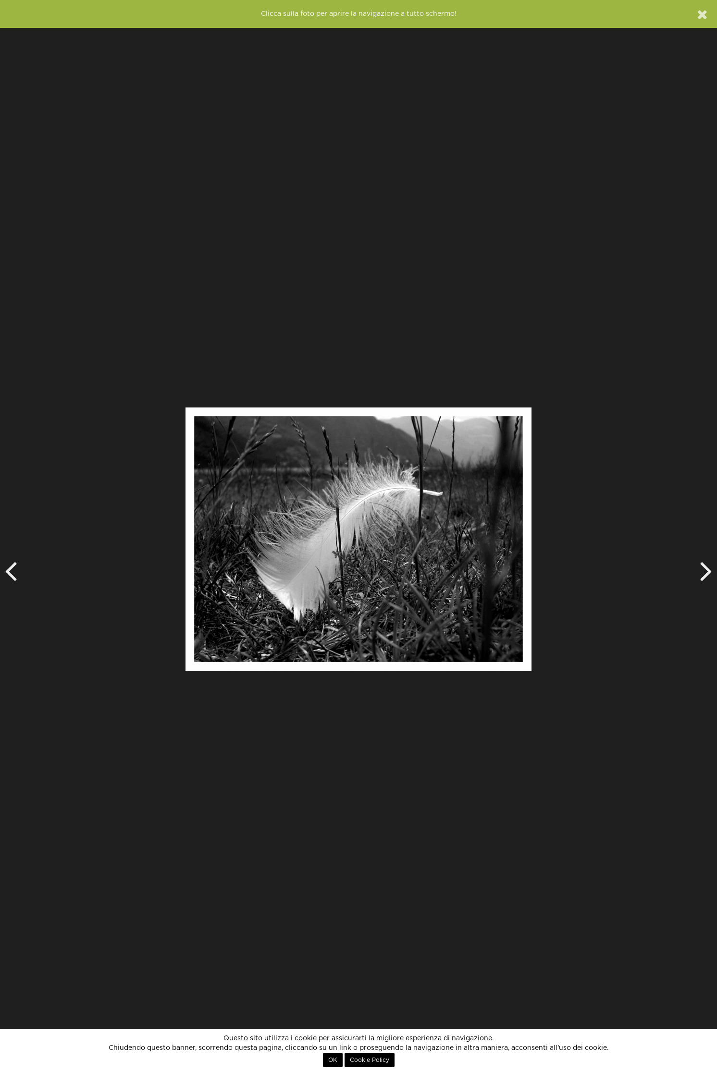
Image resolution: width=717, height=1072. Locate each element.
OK (332, 1060)
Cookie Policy (369, 1060)
